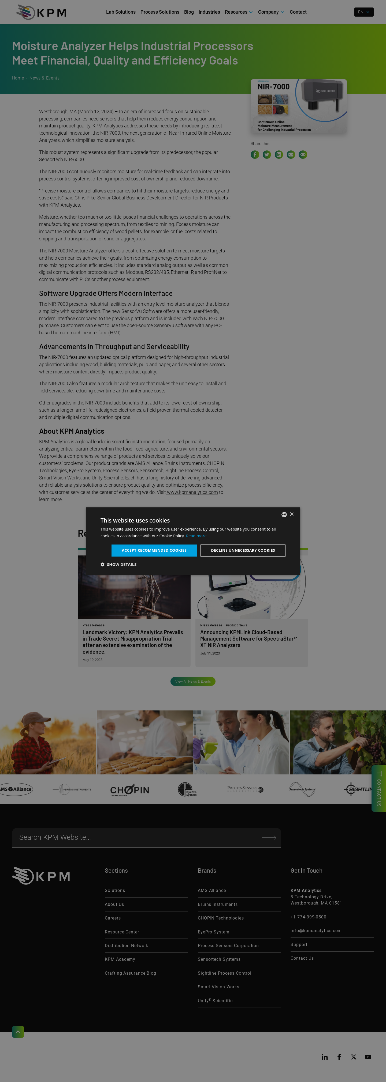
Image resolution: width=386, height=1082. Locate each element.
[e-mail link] (291, 154)
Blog (189, 12)
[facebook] (339, 1057)
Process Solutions (159, 12)
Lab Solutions (121, 12)
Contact (298, 12)
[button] (239, 12)
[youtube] (368, 1057)
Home (18, 78)
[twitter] (354, 1057)
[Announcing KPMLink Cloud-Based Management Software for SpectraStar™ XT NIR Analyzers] (251, 607)
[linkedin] (325, 1057)
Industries (209, 12)
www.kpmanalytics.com (192, 492)
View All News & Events (193, 681)
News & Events (44, 78)
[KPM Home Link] (41, 876)
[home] (41, 12)
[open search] (346, 12)
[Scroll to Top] (18, 1032)
